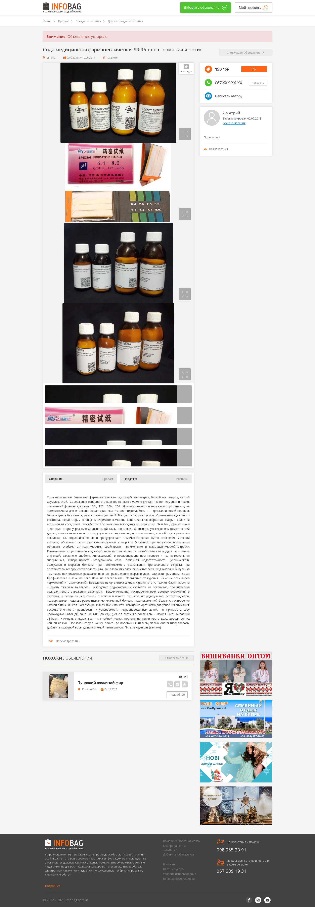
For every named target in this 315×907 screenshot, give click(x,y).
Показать (258, 82)
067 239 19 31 (231, 871)
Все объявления (234, 123)
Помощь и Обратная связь (181, 841)
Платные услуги (173, 869)
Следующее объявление (245, 52)
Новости (169, 864)
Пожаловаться (216, 149)
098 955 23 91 (231, 850)
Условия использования (179, 874)
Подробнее (177, 694)
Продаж (63, 21)
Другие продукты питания (125, 21)
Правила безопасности (179, 879)
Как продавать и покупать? (174, 847)
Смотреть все (176, 658)
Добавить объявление (178, 854)
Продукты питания (88, 21)
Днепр (47, 21)
